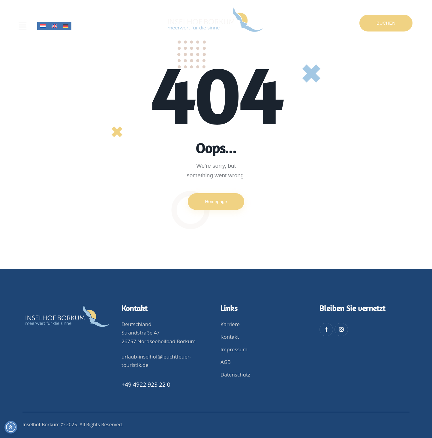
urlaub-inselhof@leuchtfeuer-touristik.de (156, 360)
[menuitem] (43, 26)
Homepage (216, 201)
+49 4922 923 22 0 (146, 384)
